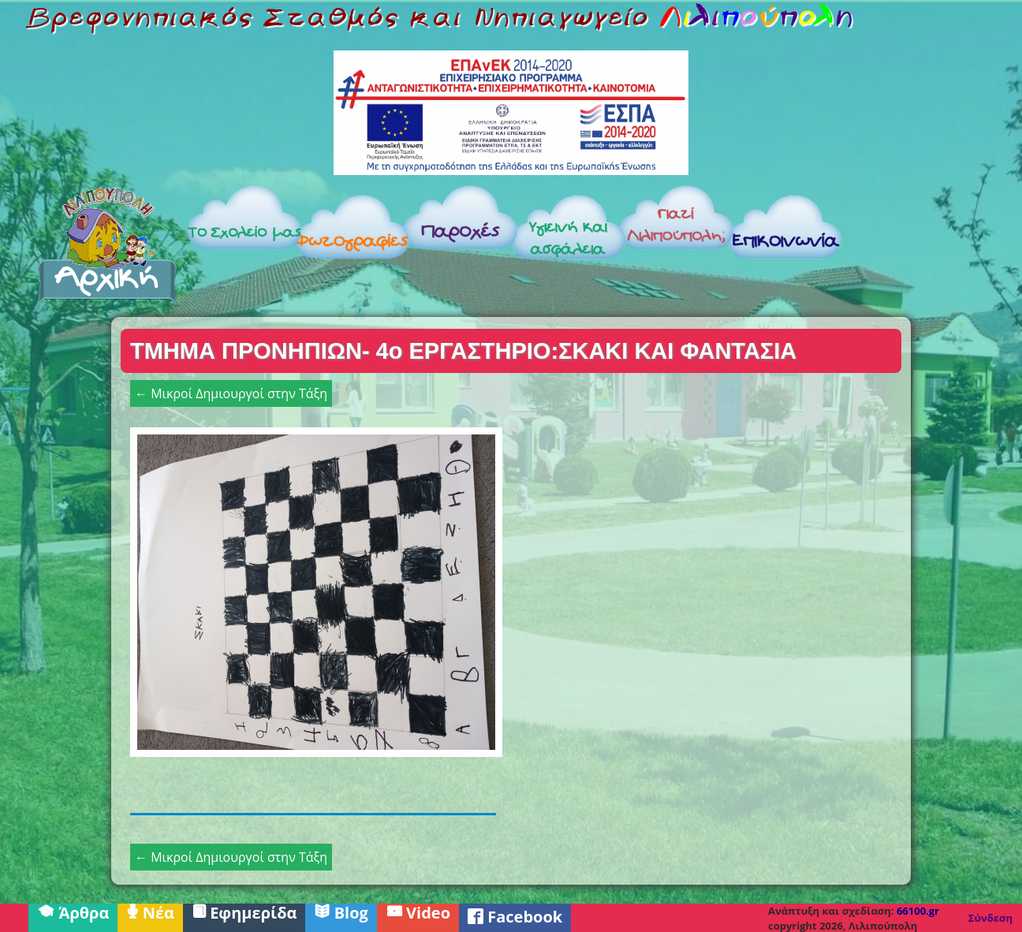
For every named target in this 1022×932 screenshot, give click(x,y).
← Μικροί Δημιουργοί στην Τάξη (231, 393)
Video (418, 911)
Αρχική (107, 246)
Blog (340, 911)
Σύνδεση (990, 918)
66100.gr (918, 911)
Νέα (150, 911)
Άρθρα (73, 911)
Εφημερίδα (244, 911)
